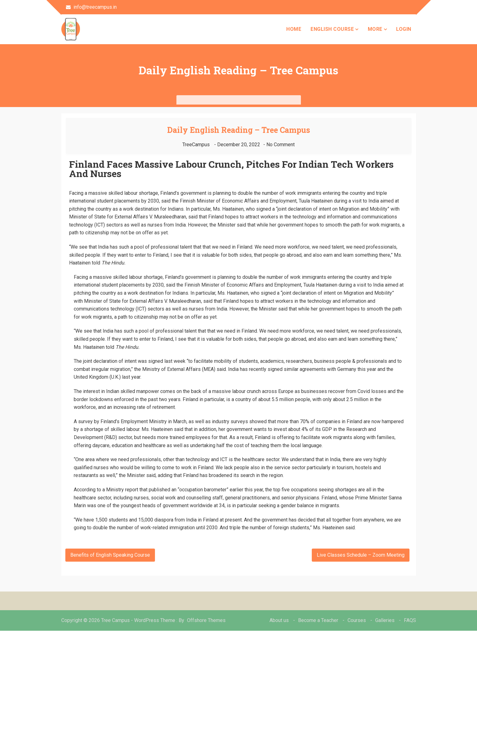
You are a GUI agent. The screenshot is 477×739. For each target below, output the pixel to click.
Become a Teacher (318, 620)
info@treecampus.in (91, 7)
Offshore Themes (206, 620)
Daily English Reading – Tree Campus (238, 130)
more (375, 29)
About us (279, 620)
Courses (357, 620)
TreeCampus (196, 144)
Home (293, 29)
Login (403, 29)
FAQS (410, 620)
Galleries (385, 620)
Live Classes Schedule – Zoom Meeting (361, 555)
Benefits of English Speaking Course (110, 555)
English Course (332, 29)
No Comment (280, 144)
